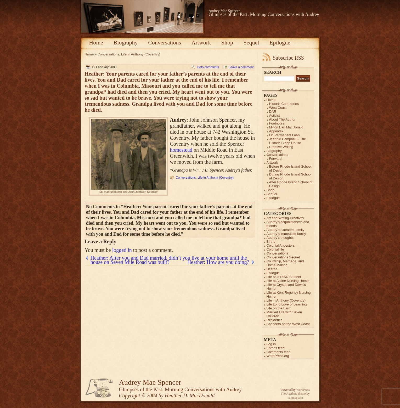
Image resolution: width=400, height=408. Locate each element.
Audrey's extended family (286, 230)
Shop (227, 42)
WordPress (303, 390)
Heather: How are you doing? (218, 262)
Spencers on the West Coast (288, 324)
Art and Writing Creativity (285, 218)
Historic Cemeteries (284, 104)
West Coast (278, 108)
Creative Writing (281, 147)
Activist (274, 115)
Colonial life (275, 249)
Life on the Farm (279, 308)
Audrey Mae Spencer (224, 11)
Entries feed (276, 348)
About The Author (282, 119)
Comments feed (279, 352)
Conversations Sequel (283, 257)
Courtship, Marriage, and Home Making (285, 263)
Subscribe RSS (288, 58)
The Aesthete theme (293, 393)
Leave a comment (241, 67)
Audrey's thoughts (280, 238)
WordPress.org (278, 356)
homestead (181, 150)
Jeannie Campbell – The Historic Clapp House (287, 141)
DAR (272, 112)
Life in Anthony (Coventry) (140, 54)
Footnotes (276, 123)
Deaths (272, 269)
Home (96, 42)
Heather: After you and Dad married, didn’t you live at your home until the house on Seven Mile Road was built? (169, 258)
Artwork (201, 42)
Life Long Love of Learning (287, 304)
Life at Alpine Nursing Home (288, 281)
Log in (271, 344)
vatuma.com (295, 397)
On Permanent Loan (284, 135)
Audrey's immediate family (286, 234)
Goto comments (208, 67)
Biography (126, 42)
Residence (275, 320)
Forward (275, 159)
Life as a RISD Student (284, 277)
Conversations (164, 42)
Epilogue (279, 42)
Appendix (276, 131)
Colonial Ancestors (281, 245)
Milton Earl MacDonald (286, 127)
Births (271, 241)
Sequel (251, 42)
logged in (122, 250)
